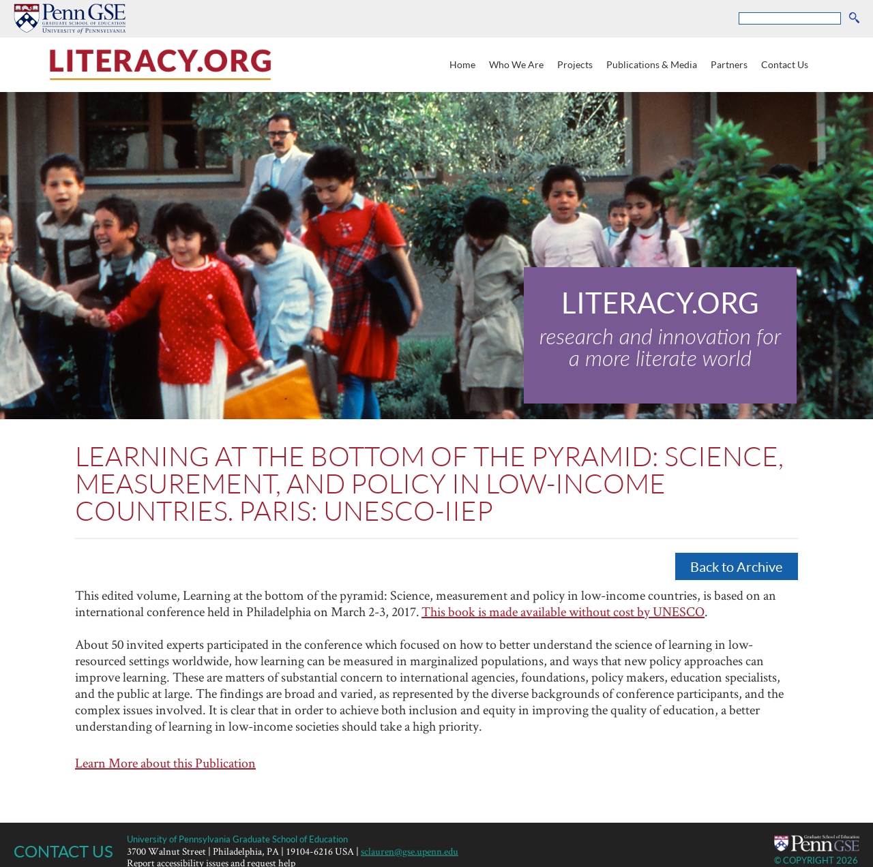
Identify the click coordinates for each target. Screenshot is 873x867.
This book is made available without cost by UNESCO (563, 611)
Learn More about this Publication (165, 763)
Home (462, 64)
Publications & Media (651, 64)
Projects (575, 64)
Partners (729, 64)
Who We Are (516, 64)
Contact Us (784, 64)
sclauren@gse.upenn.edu (409, 851)
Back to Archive (736, 566)
